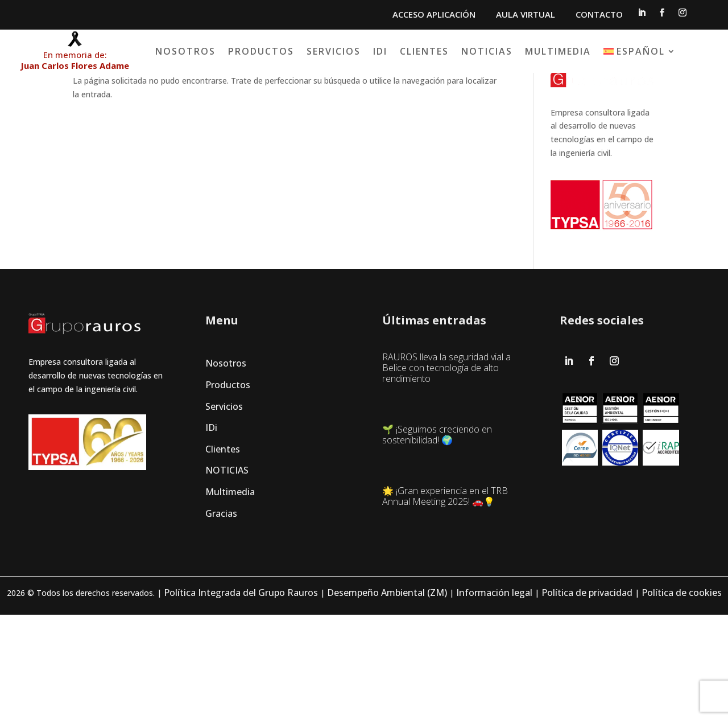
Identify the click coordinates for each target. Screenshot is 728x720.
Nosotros (251, 51)
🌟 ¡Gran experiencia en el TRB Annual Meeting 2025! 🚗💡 (445, 601)
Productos (326, 51)
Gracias (221, 611)
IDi (446, 51)
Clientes (489, 51)
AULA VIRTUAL (525, 14)
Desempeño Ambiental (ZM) (387, 698)
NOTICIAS (227, 568)
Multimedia (623, 51)
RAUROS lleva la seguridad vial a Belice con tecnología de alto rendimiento (446, 468)
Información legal (494, 698)
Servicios (399, 51)
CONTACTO (599, 14)
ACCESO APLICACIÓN (433, 14)
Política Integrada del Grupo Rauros (241, 698)
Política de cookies (682, 698)
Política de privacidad (586, 698)
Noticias (552, 51)
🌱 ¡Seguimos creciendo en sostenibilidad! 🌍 (437, 537)
